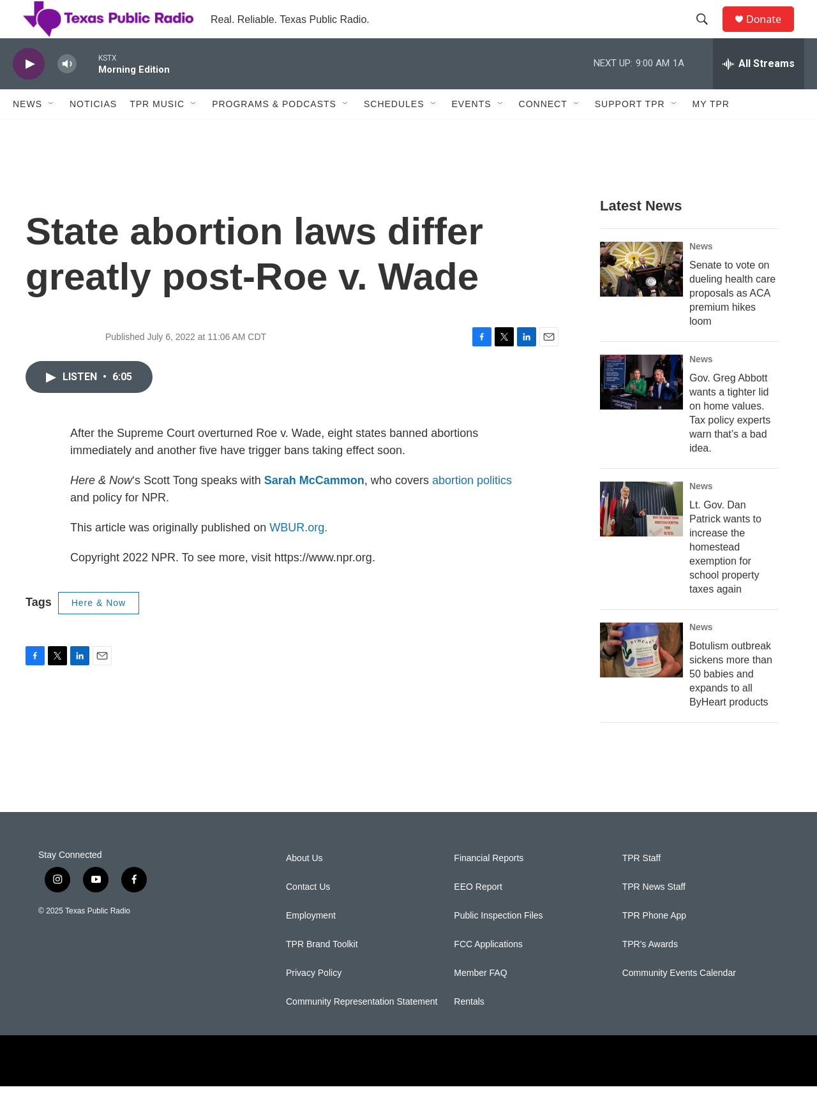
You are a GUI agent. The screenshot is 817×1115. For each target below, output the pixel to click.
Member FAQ (480, 1002)
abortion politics (472, 509)
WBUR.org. (298, 556)
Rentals (469, 1030)
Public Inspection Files (498, 944)
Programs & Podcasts (274, 133)
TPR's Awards (650, 973)
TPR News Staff (654, 915)
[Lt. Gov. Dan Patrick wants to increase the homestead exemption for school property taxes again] (641, 537)
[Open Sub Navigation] (52, 133)
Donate (771, 33)
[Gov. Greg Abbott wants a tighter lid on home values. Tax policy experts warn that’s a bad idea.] (641, 410)
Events (471, 133)
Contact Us (308, 915)
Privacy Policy (313, 1002)
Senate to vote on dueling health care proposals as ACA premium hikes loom (732, 321)
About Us (304, 887)
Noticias (93, 133)
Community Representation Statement (361, 1030)
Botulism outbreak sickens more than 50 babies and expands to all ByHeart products (730, 702)
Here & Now (98, 631)
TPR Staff (641, 887)
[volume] (67, 92)
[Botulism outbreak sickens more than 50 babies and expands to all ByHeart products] (641, 678)
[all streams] (758, 92)
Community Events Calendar (679, 1002)
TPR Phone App (654, 944)
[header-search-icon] (708, 34)
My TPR (711, 133)
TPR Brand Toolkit (322, 973)
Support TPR (630, 133)
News (27, 133)
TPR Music (157, 133)
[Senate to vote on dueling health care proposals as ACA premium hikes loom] (641, 297)
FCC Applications (488, 973)
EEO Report (478, 915)
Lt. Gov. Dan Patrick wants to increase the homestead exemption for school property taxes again (725, 575)
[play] (29, 92)
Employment (311, 944)
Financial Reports (488, 887)
